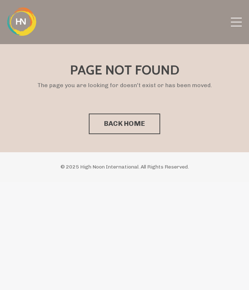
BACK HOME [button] (124, 123)
